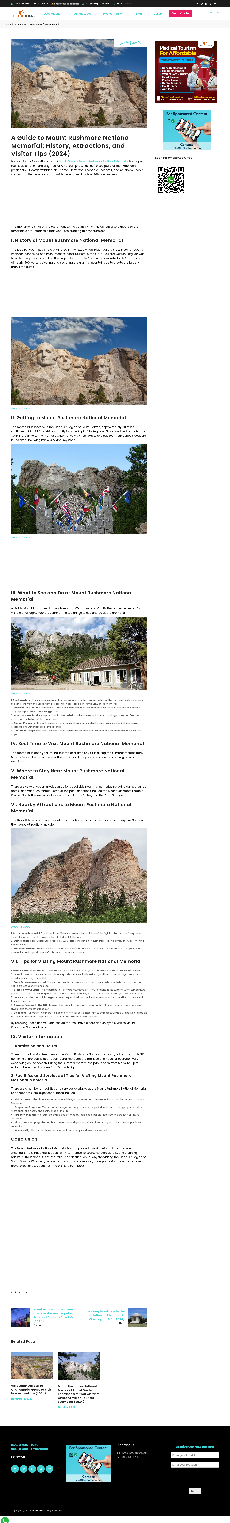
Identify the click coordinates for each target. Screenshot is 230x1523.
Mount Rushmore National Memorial (103, 161)
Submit (194, 1491)
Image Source (20, 408)
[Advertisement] (79, 200)
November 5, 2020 (21, 1398)
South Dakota (51, 24)
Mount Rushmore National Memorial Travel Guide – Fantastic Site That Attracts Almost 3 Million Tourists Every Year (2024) (78, 1394)
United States (36, 24)
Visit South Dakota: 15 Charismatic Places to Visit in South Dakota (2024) (31, 1389)
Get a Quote (180, 13)
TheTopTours (38, 1510)
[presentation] (195, 1483)
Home (8, 24)
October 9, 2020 (67, 1407)
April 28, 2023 (19, 1292)
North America (20, 24)
